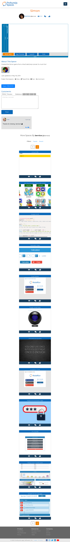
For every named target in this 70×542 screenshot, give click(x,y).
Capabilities (20, 531)
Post (7, 112)
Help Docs (34, 532)
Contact (48, 534)
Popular (35, 141)
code (31, 94)
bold (24, 94)
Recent (41, 141)
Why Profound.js (21, 532)
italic (27, 94)
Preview (9, 94)
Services (48, 532)
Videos (33, 534)
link (35, 94)
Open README (8, 86)
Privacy (40, 540)
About (47, 531)
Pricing (19, 534)
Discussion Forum (36, 531)
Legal (35, 540)
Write (4, 94)
